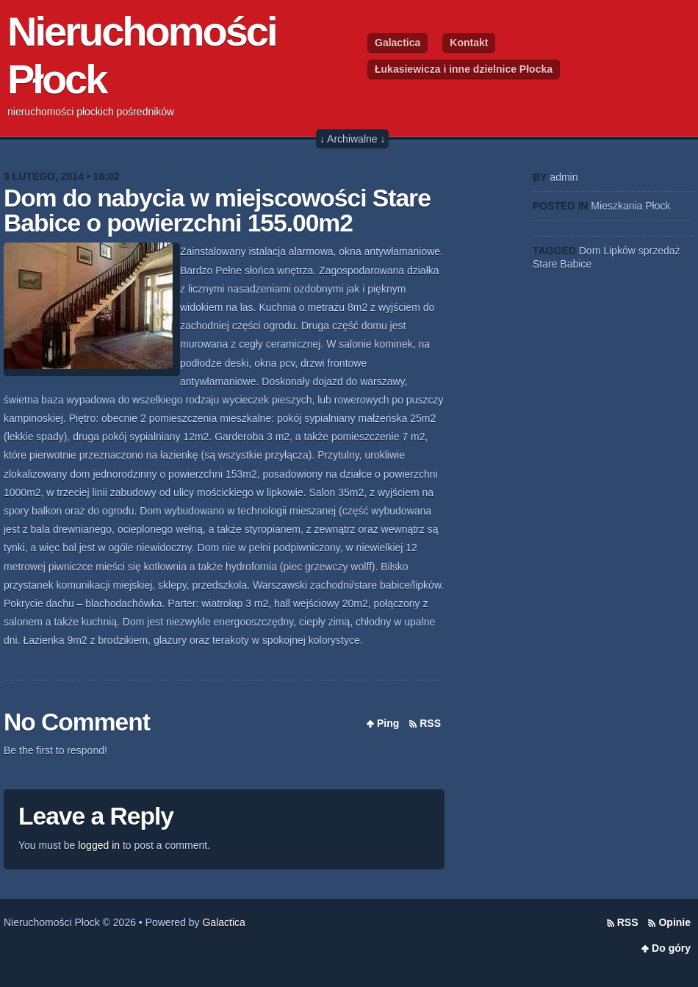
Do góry (671, 948)
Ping (388, 723)
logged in (99, 845)
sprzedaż (659, 250)
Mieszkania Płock (630, 206)
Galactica (397, 43)
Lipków (619, 250)
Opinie (674, 922)
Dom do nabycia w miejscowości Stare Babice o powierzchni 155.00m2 (217, 210)
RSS (430, 723)
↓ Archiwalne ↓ (352, 139)
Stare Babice (562, 264)
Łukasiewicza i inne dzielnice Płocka (464, 69)
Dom (590, 250)
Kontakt (469, 43)
